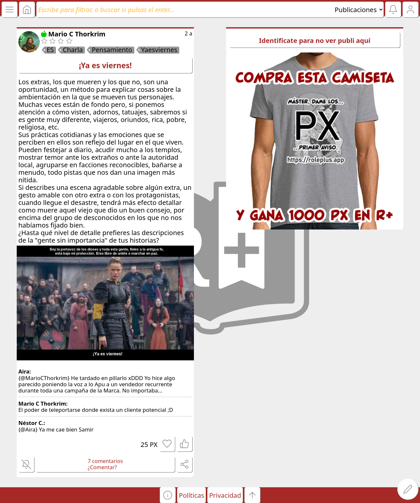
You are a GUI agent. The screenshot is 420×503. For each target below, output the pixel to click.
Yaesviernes (159, 50)
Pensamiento (112, 50)
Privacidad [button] (225, 495)
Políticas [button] (191, 495)
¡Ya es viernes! (105, 65)
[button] (168, 495)
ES (50, 50)
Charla (73, 50)
